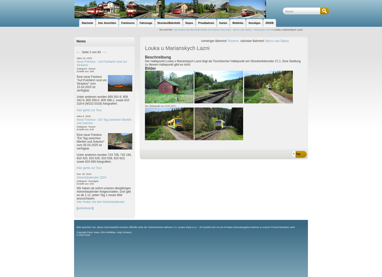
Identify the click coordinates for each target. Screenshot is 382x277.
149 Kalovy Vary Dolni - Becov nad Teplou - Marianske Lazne (240, 29)
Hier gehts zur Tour (89, 110)
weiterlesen (85, 208)
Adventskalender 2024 (91, 177)
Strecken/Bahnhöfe (196, 29)
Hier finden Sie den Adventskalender (101, 202)
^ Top (296, 154)
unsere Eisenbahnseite (178, 9)
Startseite (179, 29)
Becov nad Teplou (277, 41)
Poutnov (233, 41)
